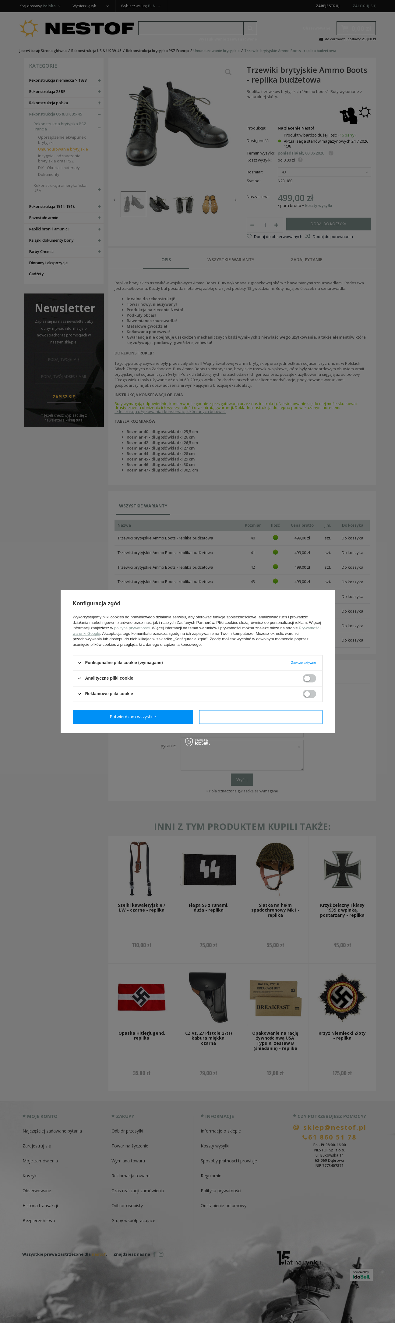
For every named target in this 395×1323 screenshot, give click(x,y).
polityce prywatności (132, 628)
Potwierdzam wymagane (134, 717)
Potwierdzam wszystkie (262, 717)
